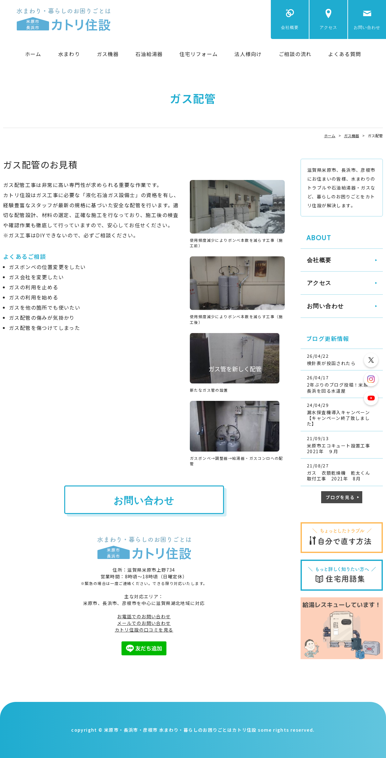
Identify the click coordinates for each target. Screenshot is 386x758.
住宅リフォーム (198, 54)
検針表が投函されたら (331, 363)
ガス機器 (108, 54)
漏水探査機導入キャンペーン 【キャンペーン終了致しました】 (341, 418)
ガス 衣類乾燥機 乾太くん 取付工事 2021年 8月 (341, 476)
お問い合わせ (367, 27)
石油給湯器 (149, 54)
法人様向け (248, 54)
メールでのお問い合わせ (144, 623)
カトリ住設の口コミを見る (144, 629)
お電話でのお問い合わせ (144, 616)
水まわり (69, 54)
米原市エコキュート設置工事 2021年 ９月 (343, 448)
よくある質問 (344, 54)
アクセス (328, 27)
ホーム (33, 54)
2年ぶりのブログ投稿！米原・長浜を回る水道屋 (340, 388)
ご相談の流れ (295, 54)
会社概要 (290, 27)
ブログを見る (340, 497)
